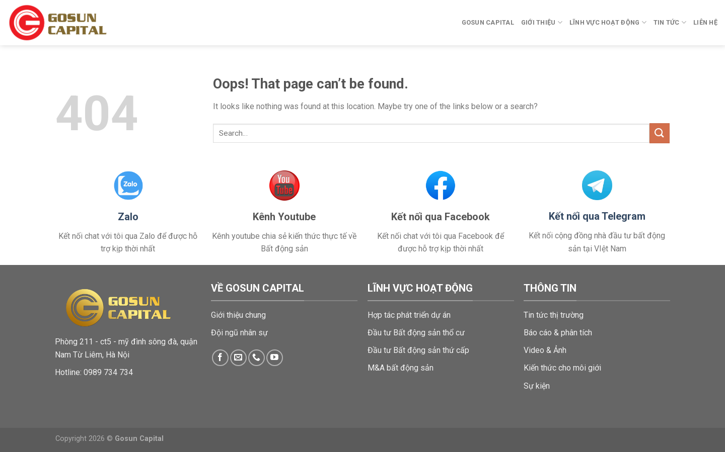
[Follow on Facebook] (220, 357)
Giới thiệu (541, 22)
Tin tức (670, 22)
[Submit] (659, 133)
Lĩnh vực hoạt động (607, 22)
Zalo (128, 217)
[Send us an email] (238, 357)
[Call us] (256, 357)
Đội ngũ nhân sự (239, 332)
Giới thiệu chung (238, 315)
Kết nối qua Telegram (597, 216)
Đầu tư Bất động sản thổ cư (416, 332)
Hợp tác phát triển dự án (409, 315)
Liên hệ (705, 22)
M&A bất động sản (400, 368)
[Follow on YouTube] (274, 357)
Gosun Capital (488, 22)
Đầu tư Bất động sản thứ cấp (418, 350)
